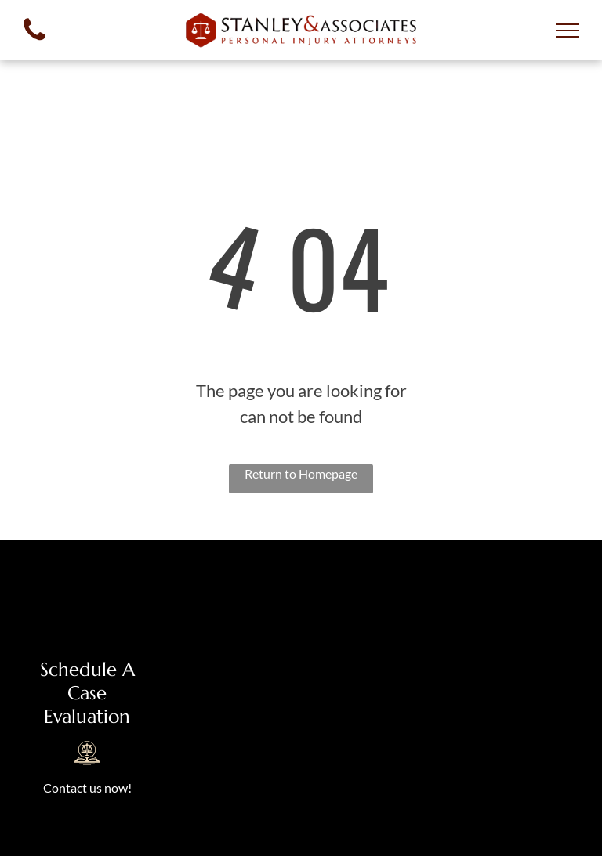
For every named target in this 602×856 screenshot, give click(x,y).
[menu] (567, 30)
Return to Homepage (301, 473)
